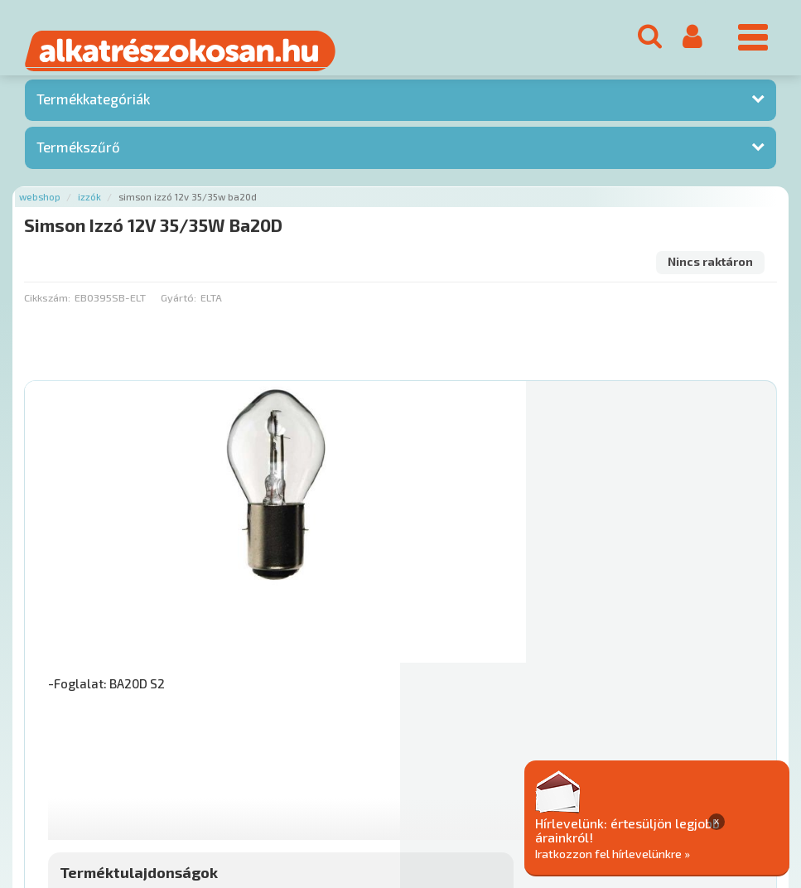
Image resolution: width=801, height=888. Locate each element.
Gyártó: (178, 304)
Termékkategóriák (93, 107)
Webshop (39, 204)
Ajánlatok (50, 787)
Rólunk (108, 787)
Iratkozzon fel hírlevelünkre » (693, 852)
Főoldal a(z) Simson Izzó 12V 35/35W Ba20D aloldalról (165, 735)
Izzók (89, 204)
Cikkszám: (47, 304)
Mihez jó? (457, 647)
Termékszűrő (78, 154)
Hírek (154, 787)
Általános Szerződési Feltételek (483, 787)
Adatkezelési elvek (635, 787)
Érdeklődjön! (679, 690)
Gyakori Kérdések (338, 787)
